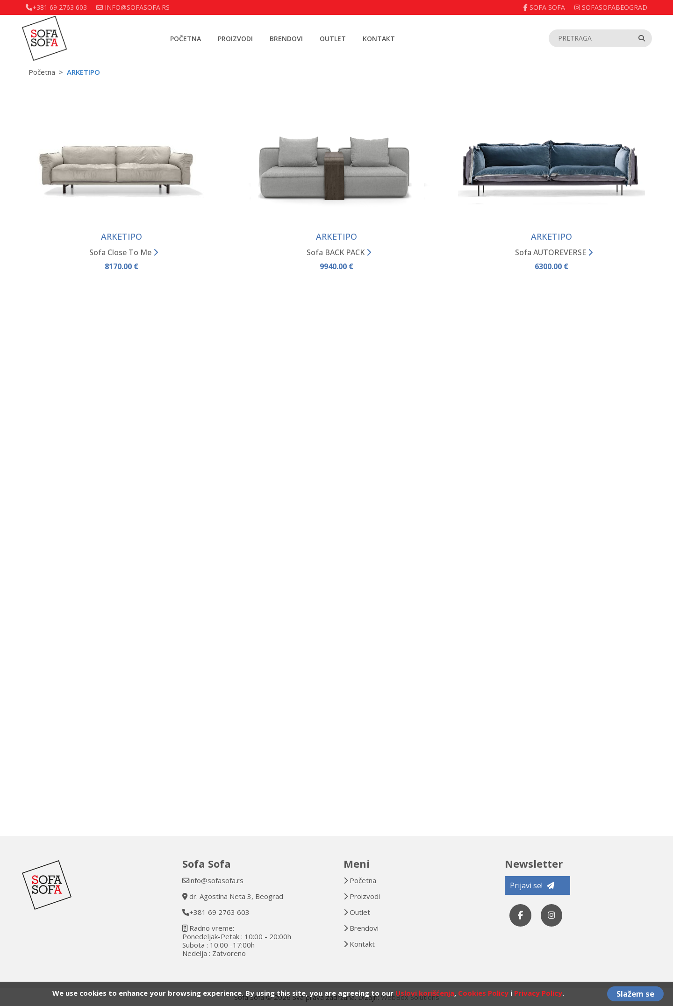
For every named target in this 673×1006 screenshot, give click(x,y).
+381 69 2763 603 (219, 912)
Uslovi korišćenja (424, 993)
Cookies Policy (483, 993)
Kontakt (379, 38)
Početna (185, 38)
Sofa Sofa (544, 7)
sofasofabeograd (610, 7)
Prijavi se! (532, 885)
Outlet (333, 38)
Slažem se (635, 993)
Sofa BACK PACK (339, 253)
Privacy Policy (538, 993)
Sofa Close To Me (123, 253)
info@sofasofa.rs (216, 880)
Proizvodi (235, 38)
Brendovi (286, 38)
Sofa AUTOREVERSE (554, 253)
